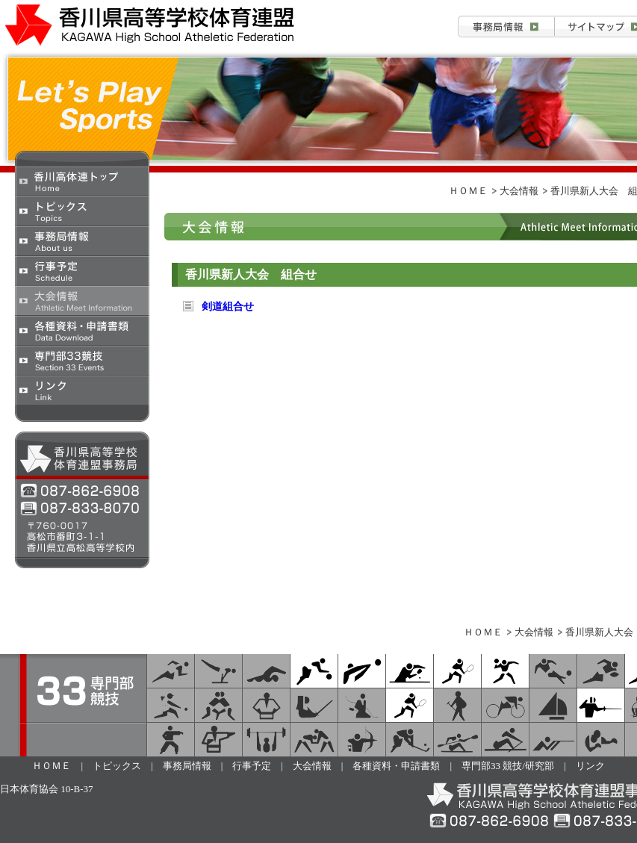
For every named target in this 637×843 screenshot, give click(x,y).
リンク (82, 390)
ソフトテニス (457, 671)
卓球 (409, 671)
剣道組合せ (228, 306)
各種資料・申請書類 (82, 330)
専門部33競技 (82, 360)
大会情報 (82, 300)
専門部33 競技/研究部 (508, 765)
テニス (409, 705)
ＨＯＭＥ (468, 190)
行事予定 (82, 270)
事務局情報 (506, 26)
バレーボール (361, 671)
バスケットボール (314, 671)
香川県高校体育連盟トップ (82, 181)
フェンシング (600, 705)
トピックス (82, 210)
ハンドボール (505, 671)
